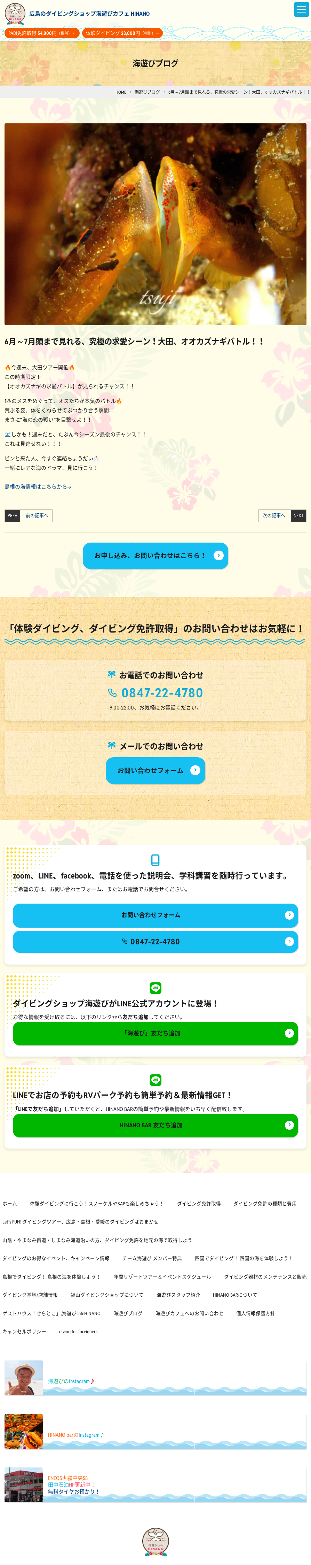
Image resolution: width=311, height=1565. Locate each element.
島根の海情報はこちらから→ (38, 486)
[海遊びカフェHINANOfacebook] (150, 1558)
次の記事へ (275, 516)
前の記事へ (36, 516)
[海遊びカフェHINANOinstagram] (161, 1558)
